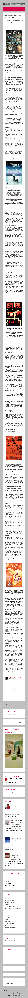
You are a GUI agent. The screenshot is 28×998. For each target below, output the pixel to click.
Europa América (9, 910)
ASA (6, 912)
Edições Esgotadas (9, 923)
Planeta (6, 919)
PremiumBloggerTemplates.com (16, 993)
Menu (14, 9)
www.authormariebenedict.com (12, 297)
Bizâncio (7, 904)
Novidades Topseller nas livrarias (13, 16)
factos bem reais (17, 72)
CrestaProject (12, 992)
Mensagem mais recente (9, 704)
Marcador (7, 898)
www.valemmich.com (10, 560)
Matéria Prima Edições (10, 927)
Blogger (18, 968)
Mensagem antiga (20, 704)
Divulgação (11, 22)
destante (13, 990)
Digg (13, 691)
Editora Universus (9, 906)
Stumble (7, 691)
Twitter (7, 689)
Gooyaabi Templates (17, 995)
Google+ (14, 689)
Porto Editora (8, 921)
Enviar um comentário (9, 714)
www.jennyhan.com (9, 673)
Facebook (14, 687)
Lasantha (6, 993)
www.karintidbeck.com (10, 431)
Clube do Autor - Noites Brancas (13, 908)
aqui (22, 123)
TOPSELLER (12, 24)
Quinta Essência (9, 917)
